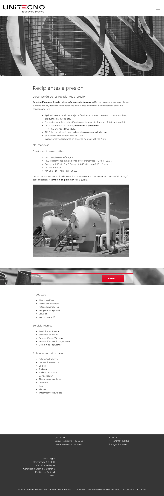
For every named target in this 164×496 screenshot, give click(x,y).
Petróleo (43, 382)
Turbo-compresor (48, 372)
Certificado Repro (45, 465)
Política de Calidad (45, 472)
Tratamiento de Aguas (50, 392)
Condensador (46, 376)
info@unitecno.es (118, 444)
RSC (52, 475)
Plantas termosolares (50, 379)
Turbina (43, 369)
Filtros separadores (49, 307)
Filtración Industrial (49, 359)
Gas (41, 386)
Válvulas (43, 313)
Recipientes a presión (50, 310)
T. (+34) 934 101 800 (119, 441)
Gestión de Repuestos (50, 344)
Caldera (43, 365)
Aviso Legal (49, 458)
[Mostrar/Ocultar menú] (158, 8)
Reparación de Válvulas (51, 338)
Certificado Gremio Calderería (39, 468)
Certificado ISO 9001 (44, 462)
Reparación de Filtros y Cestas (54, 341)
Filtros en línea (46, 300)
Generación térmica (49, 362)
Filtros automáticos (49, 303)
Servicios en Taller (48, 334)
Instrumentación (47, 317)
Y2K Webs (92, 489)
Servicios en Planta (49, 331)
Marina (42, 389)
